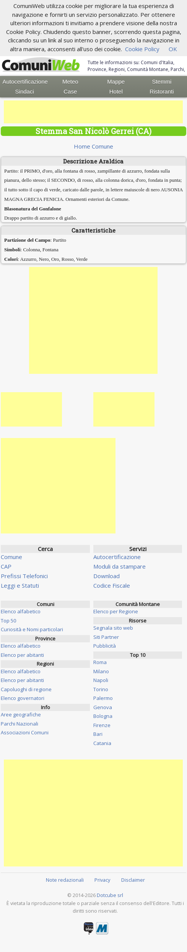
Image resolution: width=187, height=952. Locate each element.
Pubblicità (104, 645)
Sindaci (24, 91)
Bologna (102, 716)
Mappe (116, 81)
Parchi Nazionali (19, 723)
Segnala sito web (113, 627)
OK (173, 49)
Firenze (102, 725)
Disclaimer (133, 879)
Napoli (100, 680)
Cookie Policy (142, 49)
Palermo (103, 698)
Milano (101, 671)
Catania (102, 743)
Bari (97, 734)
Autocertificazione (24, 81)
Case (70, 91)
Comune (11, 557)
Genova (102, 707)
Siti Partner (106, 637)
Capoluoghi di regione (26, 689)
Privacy (102, 879)
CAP (6, 566)
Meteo (70, 81)
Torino (100, 689)
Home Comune (93, 146)
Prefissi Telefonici (24, 576)
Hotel (116, 91)
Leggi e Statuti (20, 585)
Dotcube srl (110, 895)
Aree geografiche (21, 714)
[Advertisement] (93, 111)
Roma (100, 662)
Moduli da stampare (119, 566)
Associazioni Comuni (25, 732)
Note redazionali (65, 879)
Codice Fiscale (111, 585)
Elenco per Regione (115, 611)
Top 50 (8, 620)
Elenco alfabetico (21, 611)
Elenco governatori (22, 698)
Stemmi (161, 81)
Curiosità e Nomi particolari (32, 629)
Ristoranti (162, 91)
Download (106, 576)
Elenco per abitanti (22, 654)
